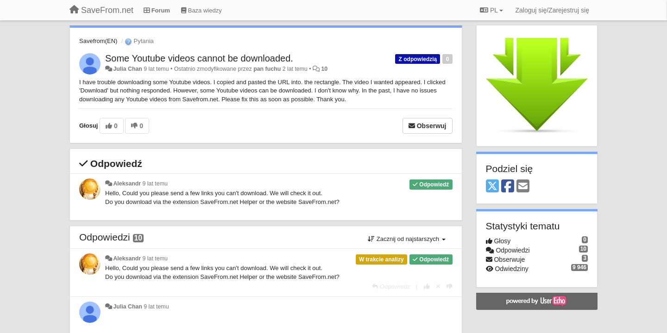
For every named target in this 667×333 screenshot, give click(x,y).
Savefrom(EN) (98, 40)
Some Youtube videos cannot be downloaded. (199, 58)
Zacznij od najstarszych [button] (406, 238)
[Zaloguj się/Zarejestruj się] (552, 10)
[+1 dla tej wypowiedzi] (427, 286)
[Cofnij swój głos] (438, 286)
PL (491, 10)
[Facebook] (507, 187)
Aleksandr (127, 183)
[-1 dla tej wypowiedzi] (450, 286)
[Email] (522, 187)
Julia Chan (127, 69)
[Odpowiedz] (391, 286)
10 (324, 69)
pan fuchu (267, 69)
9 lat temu (155, 183)
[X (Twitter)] (492, 187)
